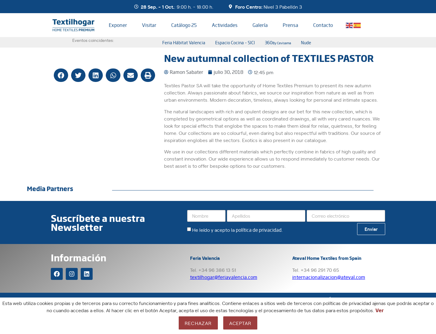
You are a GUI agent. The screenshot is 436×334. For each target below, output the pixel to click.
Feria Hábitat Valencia (183, 42)
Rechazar (198, 323)
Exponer (118, 25)
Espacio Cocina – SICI (235, 42)
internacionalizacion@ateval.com (328, 277)
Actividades (225, 25)
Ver (379, 310)
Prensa (290, 25)
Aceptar (240, 323)
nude (306, 42)
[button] (61, 75)
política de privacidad (259, 229)
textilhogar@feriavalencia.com (223, 277)
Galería (260, 25)
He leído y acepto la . (237, 229)
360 (278, 42)
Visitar (149, 25)
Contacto (323, 25)
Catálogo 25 (184, 25)
